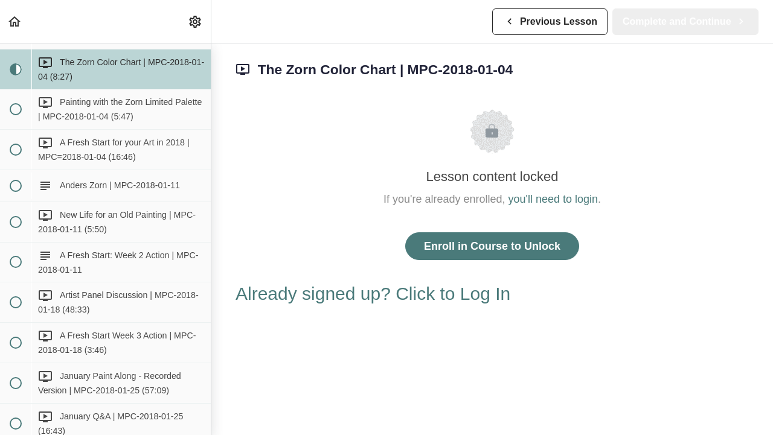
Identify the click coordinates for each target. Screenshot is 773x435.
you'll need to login (553, 199)
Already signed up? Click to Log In (373, 293)
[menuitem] (196, 21)
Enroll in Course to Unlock (492, 246)
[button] (15, 21)
